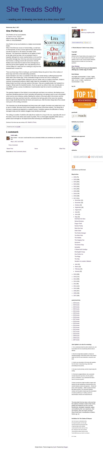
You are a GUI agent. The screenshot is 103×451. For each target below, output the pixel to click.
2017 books (76, 319)
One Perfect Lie (79, 254)
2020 (75, 191)
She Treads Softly (34, 9)
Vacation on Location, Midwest (83, 261)
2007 (75, 295)
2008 (75, 293)
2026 (75, 177)
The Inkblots (78, 237)
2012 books (76, 329)
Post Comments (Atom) (20, 151)
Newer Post (10, 148)
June (76, 214)
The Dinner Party (79, 244)
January (77, 271)
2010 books (76, 333)
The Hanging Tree (79, 240)
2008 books (76, 338)
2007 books (76, 340)
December (78, 200)
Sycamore (77, 242)
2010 (75, 288)
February (77, 269)
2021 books (76, 311)
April (76, 264)
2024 (75, 181)
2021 (75, 189)
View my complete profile (88, 32)
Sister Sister (78, 230)
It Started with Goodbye (81, 249)
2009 (75, 290)
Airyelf (54, 447)
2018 (75, 196)
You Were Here (79, 235)
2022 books (76, 309)
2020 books (76, 313)
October (77, 205)
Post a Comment (13, 145)
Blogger (66, 447)
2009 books (76, 335)
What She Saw (79, 228)
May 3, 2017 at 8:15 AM (17, 141)
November (78, 202)
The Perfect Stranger (80, 233)
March (77, 266)
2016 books (76, 321)
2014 (75, 279)
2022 (75, 186)
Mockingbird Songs (80, 252)
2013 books (76, 327)
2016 (75, 274)
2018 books (76, 317)
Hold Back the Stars (80, 219)
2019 (75, 193)
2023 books (76, 307)
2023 (75, 184)
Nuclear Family (79, 226)
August (77, 209)
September (78, 207)
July (76, 212)
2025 (75, 179)
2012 (75, 283)
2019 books (76, 315)
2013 (75, 281)
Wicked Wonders (79, 221)
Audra (12, 135)
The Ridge (77, 256)
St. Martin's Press (11, 36)
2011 (75, 286)
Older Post (62, 148)
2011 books (76, 331)
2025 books (76, 303)
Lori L (85, 30)
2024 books (76, 305)
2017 (75, 198)
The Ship (77, 259)
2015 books (76, 323)
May (76, 217)
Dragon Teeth (78, 223)
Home (36, 148)
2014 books (76, 325)
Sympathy (77, 247)
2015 (75, 276)
